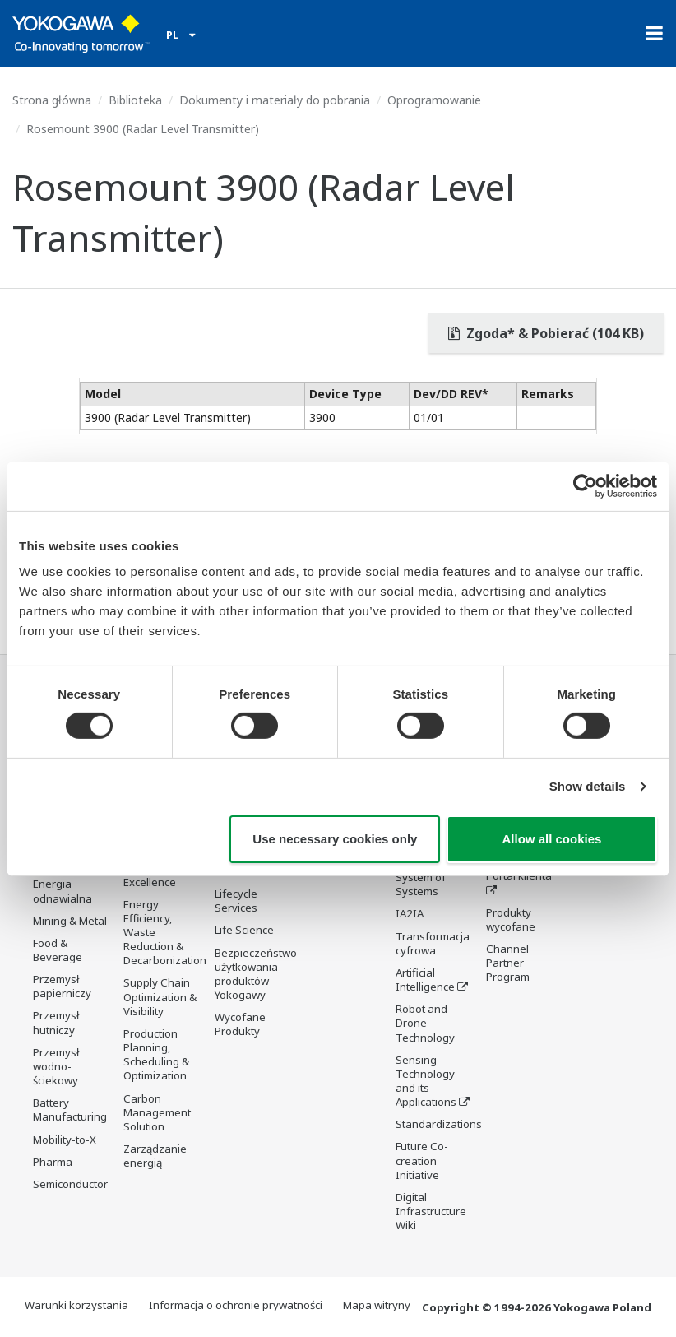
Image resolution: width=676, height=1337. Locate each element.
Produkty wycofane (510, 919)
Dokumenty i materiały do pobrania (274, 100)
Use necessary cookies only (334, 839)
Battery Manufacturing (70, 1109)
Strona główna (51, 100)
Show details (587, 786)
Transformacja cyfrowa (433, 943)
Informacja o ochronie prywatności (235, 1305)
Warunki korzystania (76, 1305)
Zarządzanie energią (155, 1155)
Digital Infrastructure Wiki (431, 1211)
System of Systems (421, 884)
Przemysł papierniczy (62, 986)
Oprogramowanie (434, 100)
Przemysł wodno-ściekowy (56, 1066)
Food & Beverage (57, 949)
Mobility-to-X (64, 1139)
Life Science (244, 930)
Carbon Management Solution (157, 1112)
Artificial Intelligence (425, 979)
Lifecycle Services (236, 900)
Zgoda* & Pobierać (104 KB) (546, 333)
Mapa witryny (376, 1305)
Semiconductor (70, 1184)
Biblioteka (135, 100)
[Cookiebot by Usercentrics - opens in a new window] (585, 485)
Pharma (52, 1161)
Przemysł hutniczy (56, 1022)
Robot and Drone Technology (425, 1022)
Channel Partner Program (508, 962)
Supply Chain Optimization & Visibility (160, 996)
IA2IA (410, 914)
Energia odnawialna (62, 890)
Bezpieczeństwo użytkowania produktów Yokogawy (256, 973)
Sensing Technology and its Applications (426, 1080)
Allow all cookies (552, 839)
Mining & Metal (70, 920)
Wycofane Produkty (240, 1024)
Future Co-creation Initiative (422, 1161)
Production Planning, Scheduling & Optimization (156, 1054)
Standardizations (439, 1123)
